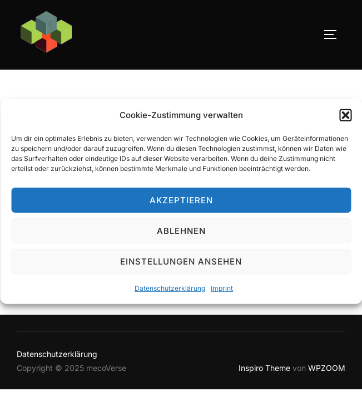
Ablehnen (181, 233)
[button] (345, 118)
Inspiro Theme (264, 368)
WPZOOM (326, 368)
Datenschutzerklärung (170, 291)
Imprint (222, 291)
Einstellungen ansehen (181, 264)
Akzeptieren (181, 203)
